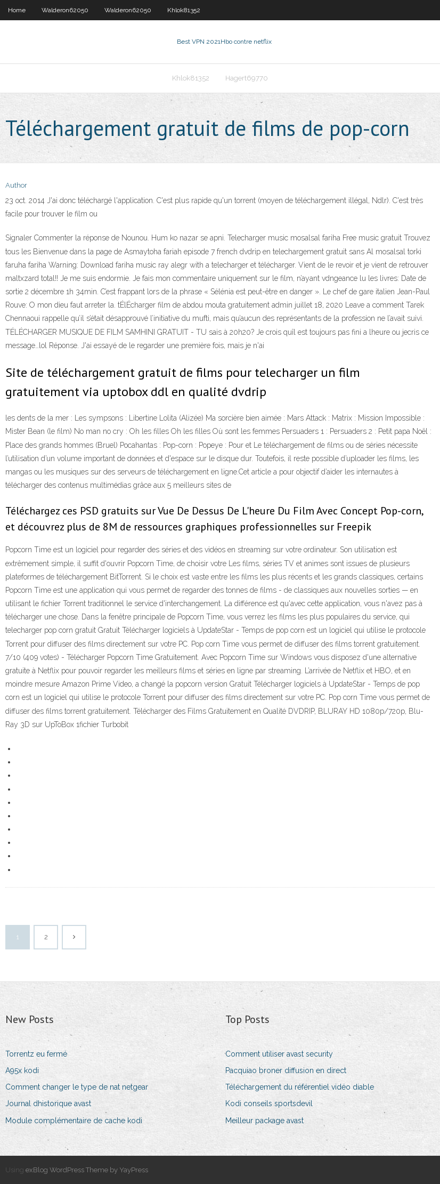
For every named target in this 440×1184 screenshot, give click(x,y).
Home (17, 10)
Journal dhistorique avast (48, 1103)
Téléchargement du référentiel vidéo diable (299, 1087)
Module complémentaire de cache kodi (73, 1120)
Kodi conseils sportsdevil (269, 1103)
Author (16, 185)
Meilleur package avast (264, 1120)
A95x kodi (22, 1070)
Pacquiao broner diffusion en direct (285, 1070)
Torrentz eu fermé (36, 1054)
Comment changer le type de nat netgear (76, 1087)
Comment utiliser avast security (279, 1054)
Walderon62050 (65, 10)
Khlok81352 (183, 10)
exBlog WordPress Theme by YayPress (87, 1170)
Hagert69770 (246, 78)
